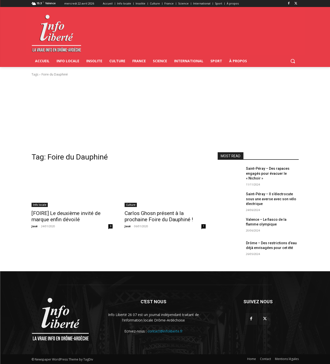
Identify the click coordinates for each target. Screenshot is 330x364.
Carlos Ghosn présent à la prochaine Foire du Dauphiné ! (159, 216)
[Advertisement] (165, 115)
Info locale (39, 204)
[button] (293, 61)
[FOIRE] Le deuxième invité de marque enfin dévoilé (66, 216)
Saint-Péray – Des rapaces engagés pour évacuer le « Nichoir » (267, 173)
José (35, 226)
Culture (130, 204)
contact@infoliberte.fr (165, 331)
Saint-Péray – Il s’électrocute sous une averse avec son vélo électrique (271, 199)
